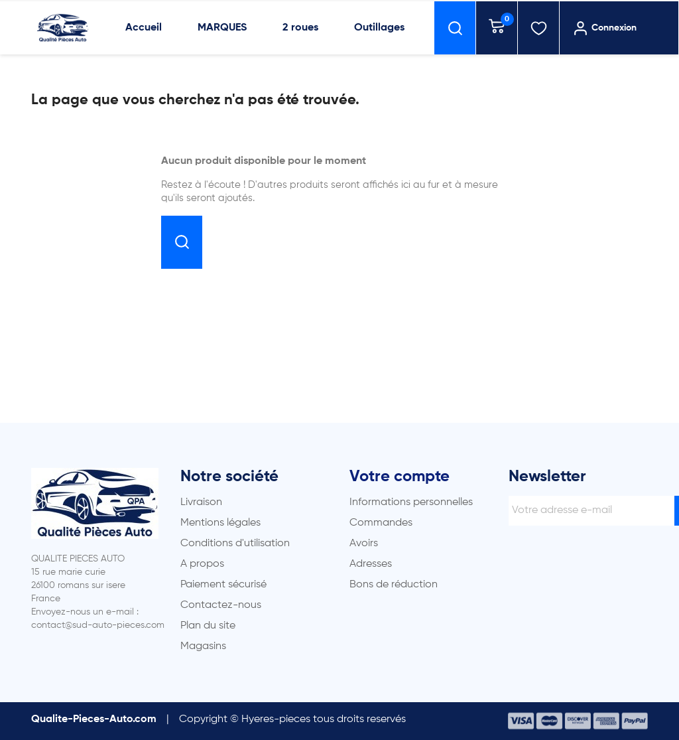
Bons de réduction (393, 584)
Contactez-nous (220, 605)
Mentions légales (220, 523)
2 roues (300, 28)
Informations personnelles (411, 502)
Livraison (201, 502)
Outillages (379, 28)
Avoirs (363, 543)
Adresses (370, 564)
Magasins (203, 646)
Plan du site (207, 626)
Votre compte (399, 476)
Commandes (380, 523)
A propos (202, 564)
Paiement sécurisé (223, 584)
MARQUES (222, 28)
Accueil (143, 28)
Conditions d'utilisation (235, 543)
